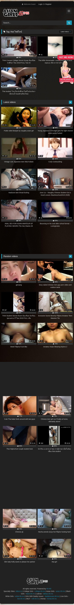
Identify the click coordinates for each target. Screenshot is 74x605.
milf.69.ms (35, 599)
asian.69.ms (60, 591)
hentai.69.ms (52, 599)
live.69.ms (21, 599)
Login (40, 4)
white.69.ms (19, 596)
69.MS (48, 589)
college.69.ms (40, 591)
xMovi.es (19, 591)
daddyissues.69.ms (52, 596)
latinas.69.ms (48, 594)
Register (48, 4)
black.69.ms (30, 594)
